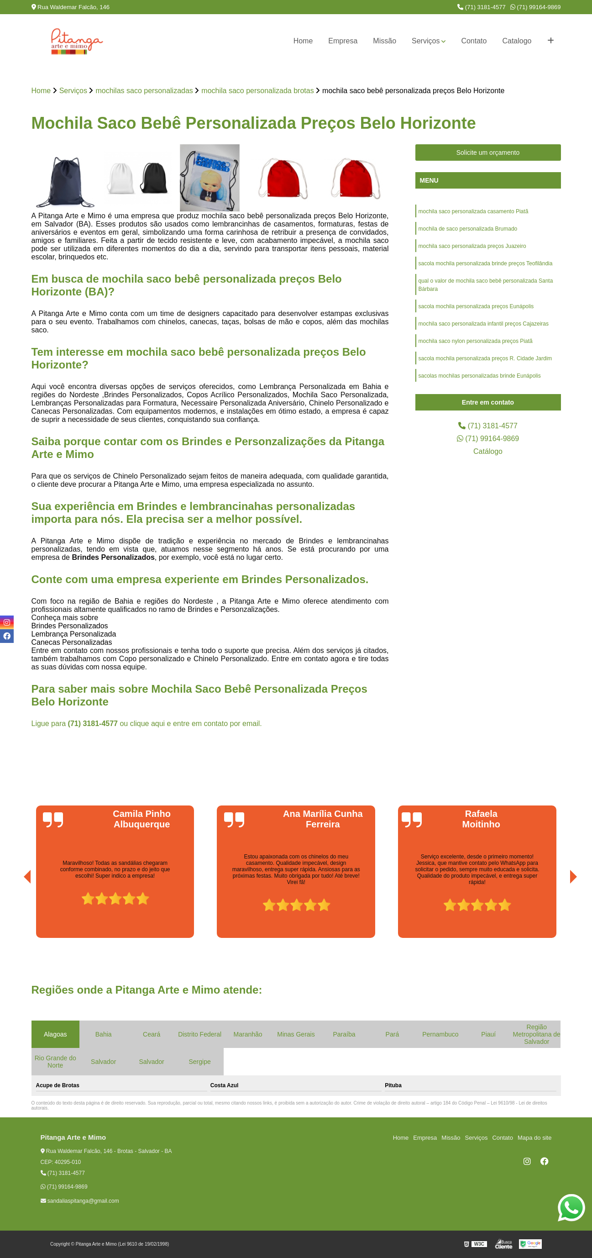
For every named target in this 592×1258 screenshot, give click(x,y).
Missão (384, 41)
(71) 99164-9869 (535, 7)
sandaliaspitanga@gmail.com (80, 1201)
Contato (474, 41)
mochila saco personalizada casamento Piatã (474, 211)
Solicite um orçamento (488, 152)
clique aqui (147, 723)
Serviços (426, 41)
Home (303, 41)
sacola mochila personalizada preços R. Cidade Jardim (485, 358)
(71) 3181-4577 (481, 7)
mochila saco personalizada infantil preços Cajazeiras (484, 324)
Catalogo (516, 41)
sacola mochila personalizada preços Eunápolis (476, 306)
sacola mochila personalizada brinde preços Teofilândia (486, 263)
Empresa (342, 41)
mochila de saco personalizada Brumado (468, 229)
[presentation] (14, 912)
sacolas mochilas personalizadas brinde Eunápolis (480, 376)
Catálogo (488, 451)
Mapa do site (534, 1137)
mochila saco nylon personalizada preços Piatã (476, 341)
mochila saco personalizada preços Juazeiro (472, 246)
